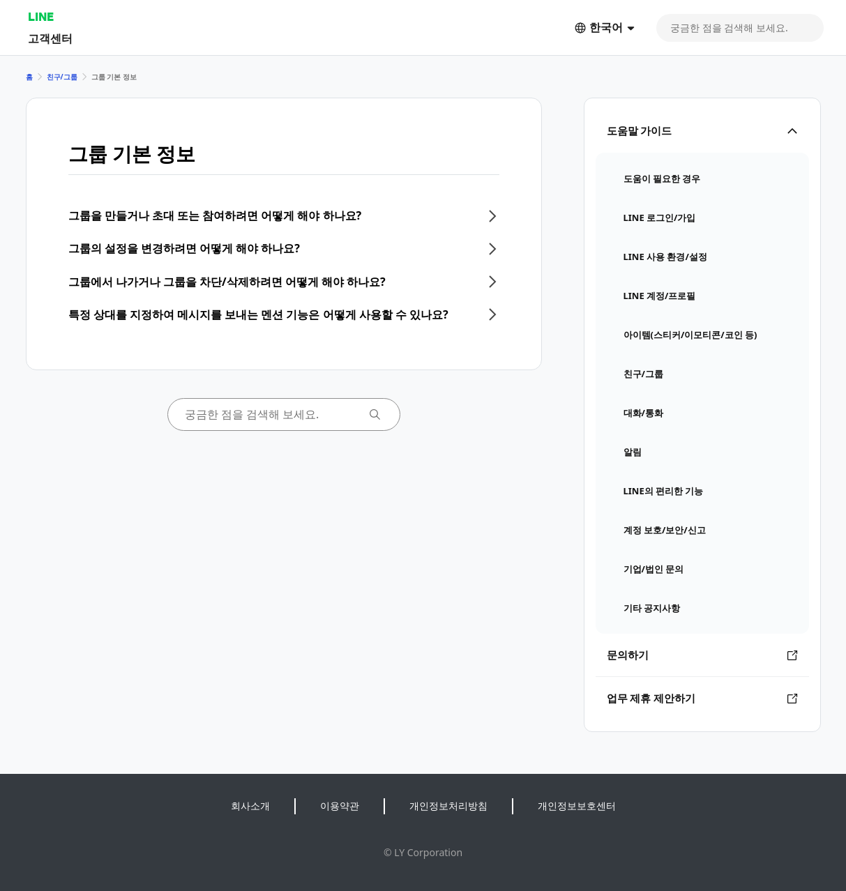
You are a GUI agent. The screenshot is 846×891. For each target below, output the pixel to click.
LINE (41, 16)
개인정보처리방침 (448, 805)
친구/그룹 (62, 77)
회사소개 (250, 805)
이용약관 (339, 805)
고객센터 (50, 38)
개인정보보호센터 (577, 805)
